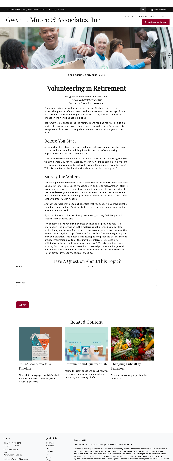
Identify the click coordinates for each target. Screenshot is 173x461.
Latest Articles (51, 456)
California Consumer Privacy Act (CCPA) (153, 458)
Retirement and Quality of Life (86, 357)
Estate (48, 441)
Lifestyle (49, 453)
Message (20, 275)
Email (90, 259)
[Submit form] (22, 297)
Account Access (159, 2)
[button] (129, 9)
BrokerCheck (129, 437)
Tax (47, 447)
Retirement (50, 435)
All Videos (49, 459)
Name (19, 259)
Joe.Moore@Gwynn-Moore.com (15, 452)
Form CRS (82, 433)
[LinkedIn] (143, 2)
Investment (50, 438)
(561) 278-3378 (56, 2)
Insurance (49, 444)
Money (48, 450)
